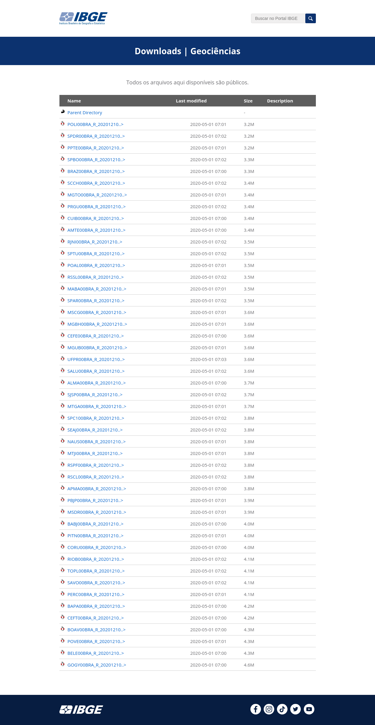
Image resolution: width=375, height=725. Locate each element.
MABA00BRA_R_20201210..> (97, 289)
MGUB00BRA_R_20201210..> (97, 347)
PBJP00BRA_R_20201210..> (95, 500)
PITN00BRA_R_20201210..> (96, 535)
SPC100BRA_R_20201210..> (96, 418)
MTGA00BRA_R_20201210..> (97, 406)
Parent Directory (85, 112)
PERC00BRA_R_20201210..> (96, 594)
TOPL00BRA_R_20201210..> (96, 571)
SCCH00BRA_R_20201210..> (96, 183)
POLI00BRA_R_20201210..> (96, 124)
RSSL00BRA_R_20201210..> (96, 277)
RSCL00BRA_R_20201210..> (96, 477)
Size (248, 101)
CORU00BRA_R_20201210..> (97, 547)
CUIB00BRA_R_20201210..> (96, 218)
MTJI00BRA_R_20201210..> (95, 453)
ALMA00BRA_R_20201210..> (97, 383)
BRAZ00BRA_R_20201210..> (96, 171)
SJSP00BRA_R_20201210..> (95, 394)
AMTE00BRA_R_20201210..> (97, 230)
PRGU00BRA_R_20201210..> (97, 206)
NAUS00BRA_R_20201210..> (97, 441)
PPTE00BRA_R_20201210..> (96, 148)
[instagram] (269, 712)
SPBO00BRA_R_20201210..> (97, 159)
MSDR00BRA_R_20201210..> (97, 512)
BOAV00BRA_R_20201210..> (97, 629)
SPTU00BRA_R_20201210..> (96, 253)
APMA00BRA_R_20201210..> (97, 488)
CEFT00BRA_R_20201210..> (96, 618)
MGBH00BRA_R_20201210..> (97, 324)
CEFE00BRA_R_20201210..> (96, 336)
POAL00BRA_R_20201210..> (96, 265)
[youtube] (309, 712)
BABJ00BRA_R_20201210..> (96, 524)
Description (280, 101)
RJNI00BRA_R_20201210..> (95, 242)
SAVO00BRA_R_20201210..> (96, 582)
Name (74, 101)
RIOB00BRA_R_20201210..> (96, 559)
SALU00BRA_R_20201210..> (96, 371)
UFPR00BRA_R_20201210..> (96, 359)
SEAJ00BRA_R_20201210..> (95, 430)
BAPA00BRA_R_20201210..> (96, 606)
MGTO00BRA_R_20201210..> (97, 195)
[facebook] (255, 712)
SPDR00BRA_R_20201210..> (96, 136)
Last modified (191, 101)
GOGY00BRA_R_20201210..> (97, 665)
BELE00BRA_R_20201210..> (96, 653)
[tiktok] (282, 712)
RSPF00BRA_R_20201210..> (96, 465)
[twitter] (295, 712)
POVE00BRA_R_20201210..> (96, 641)
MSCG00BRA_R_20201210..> (97, 312)
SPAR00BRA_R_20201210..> (96, 300)
